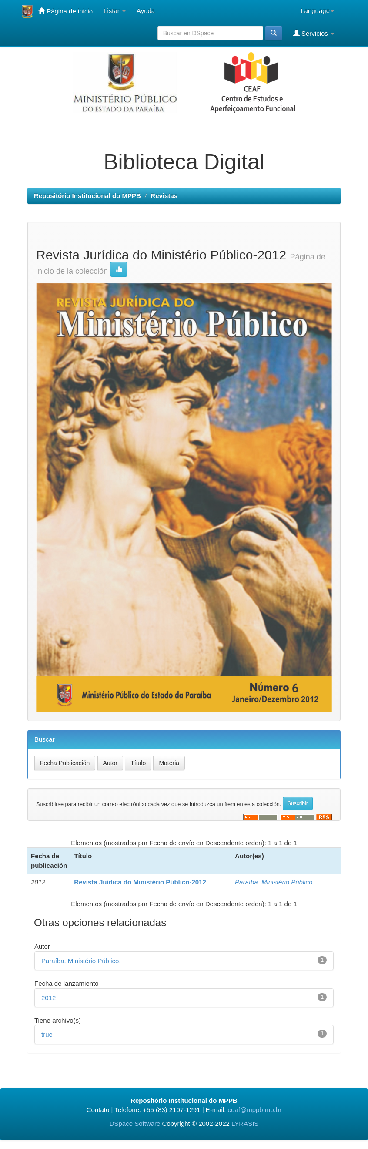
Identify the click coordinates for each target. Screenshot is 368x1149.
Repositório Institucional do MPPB (87, 195)
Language (317, 10)
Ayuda (146, 10)
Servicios (313, 33)
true (47, 1034)
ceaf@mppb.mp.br (255, 1109)
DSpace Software (135, 1123)
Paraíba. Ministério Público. (274, 882)
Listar (115, 10)
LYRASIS (244, 1123)
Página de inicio (65, 11)
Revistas (164, 195)
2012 (48, 997)
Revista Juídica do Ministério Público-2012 (140, 882)
